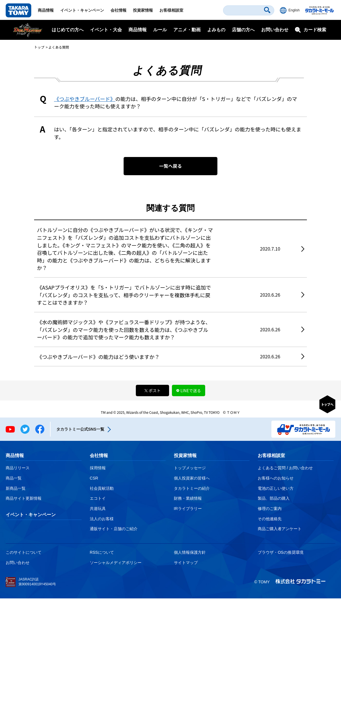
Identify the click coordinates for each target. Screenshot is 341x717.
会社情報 (118, 10)
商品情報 (46, 10)
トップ (39, 47)
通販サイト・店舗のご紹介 (114, 528)
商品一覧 (14, 478)
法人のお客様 (102, 518)
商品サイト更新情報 (23, 498)
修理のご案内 (270, 508)
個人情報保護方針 (190, 552)
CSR (94, 478)
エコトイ (98, 498)
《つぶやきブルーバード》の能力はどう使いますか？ (98, 356)
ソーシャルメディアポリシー (116, 562)
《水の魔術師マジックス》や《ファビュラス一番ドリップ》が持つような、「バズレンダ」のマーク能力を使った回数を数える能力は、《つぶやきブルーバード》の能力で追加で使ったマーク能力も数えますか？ (124, 329)
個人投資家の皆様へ (192, 478)
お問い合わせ (274, 29)
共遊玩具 (98, 508)
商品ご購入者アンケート (280, 528)
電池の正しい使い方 (276, 488)
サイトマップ (186, 562)
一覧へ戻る (170, 165)
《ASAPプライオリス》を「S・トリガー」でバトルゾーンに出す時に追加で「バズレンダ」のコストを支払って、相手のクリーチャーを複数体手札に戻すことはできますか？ (124, 295)
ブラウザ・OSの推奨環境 (280, 552)
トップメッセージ (190, 468)
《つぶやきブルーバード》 (84, 98)
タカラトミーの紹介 (192, 488)
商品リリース (18, 468)
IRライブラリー (188, 508)
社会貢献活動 (102, 488)
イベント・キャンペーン (82, 10)
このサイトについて (23, 552)
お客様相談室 (171, 10)
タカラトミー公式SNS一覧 (80, 429)
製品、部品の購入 (274, 498)
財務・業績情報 (188, 498)
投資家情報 (143, 10)
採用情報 (98, 468)
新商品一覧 (16, 488)
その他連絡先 (270, 518)
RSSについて (102, 552)
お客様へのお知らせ (276, 478)
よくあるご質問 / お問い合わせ (285, 468)
